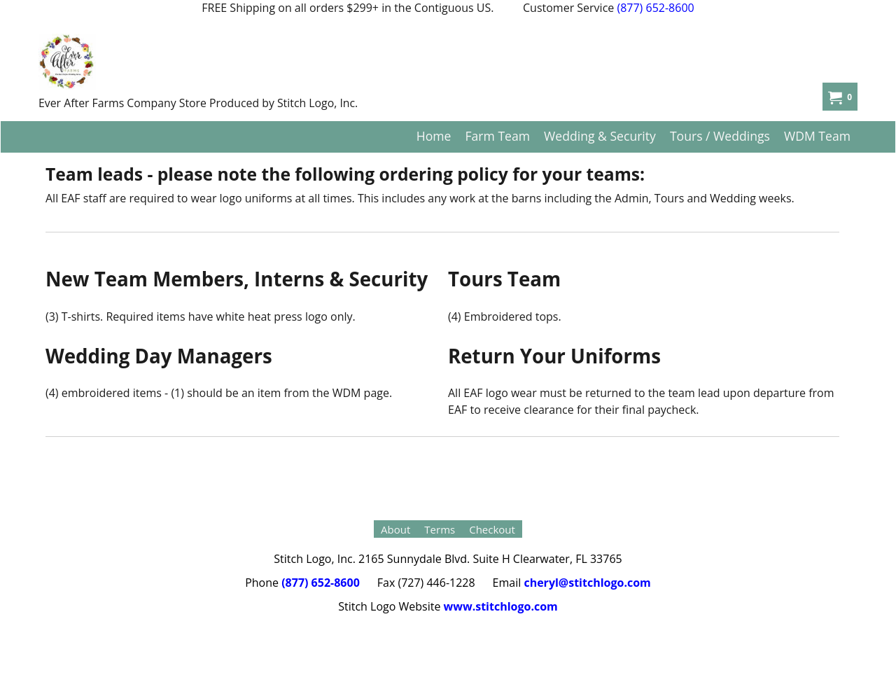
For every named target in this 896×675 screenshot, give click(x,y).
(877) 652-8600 (655, 7)
